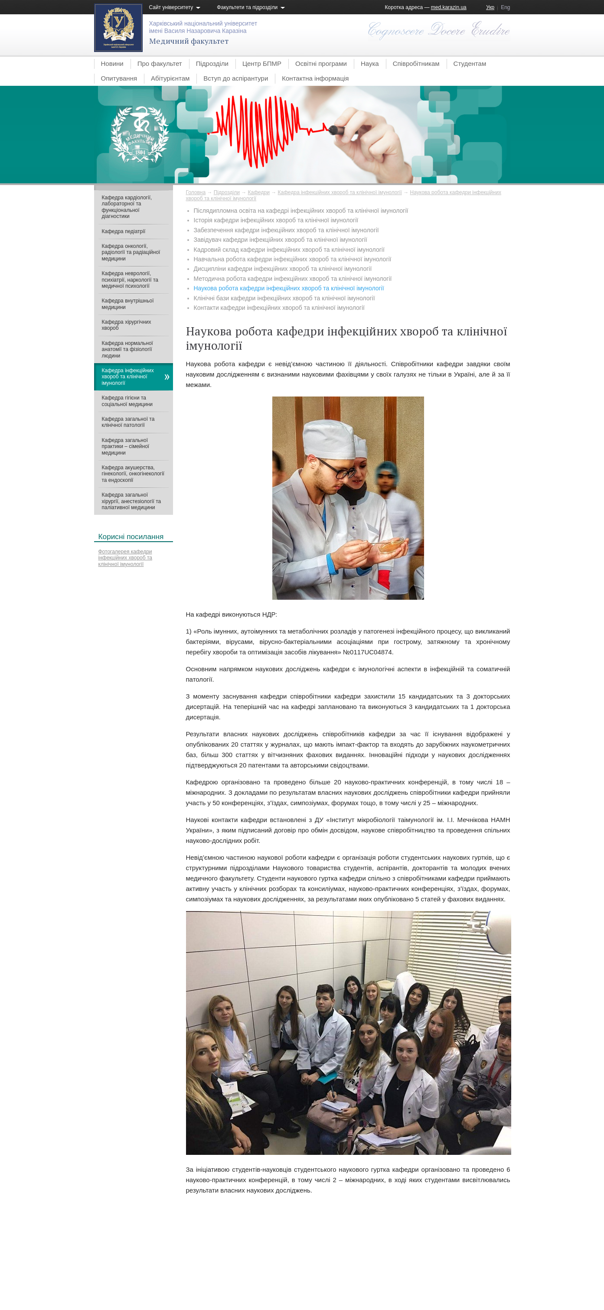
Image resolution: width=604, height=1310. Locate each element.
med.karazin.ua (449, 7)
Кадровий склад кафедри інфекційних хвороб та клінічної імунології (289, 249)
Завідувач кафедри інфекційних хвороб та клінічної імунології (280, 239)
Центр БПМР (261, 63)
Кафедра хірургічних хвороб (126, 325)
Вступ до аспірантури (235, 78)
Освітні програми (321, 63)
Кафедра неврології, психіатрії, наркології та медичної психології (130, 279)
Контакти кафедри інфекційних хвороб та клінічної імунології (279, 307)
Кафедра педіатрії (124, 231)
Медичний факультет (189, 41)
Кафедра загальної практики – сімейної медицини (126, 446)
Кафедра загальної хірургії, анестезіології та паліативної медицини (131, 501)
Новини (112, 63)
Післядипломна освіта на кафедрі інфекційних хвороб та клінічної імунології (301, 210)
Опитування (119, 78)
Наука (370, 63)
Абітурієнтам (170, 78)
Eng (505, 7)
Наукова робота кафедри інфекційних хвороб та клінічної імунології (289, 288)
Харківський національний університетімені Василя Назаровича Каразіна (203, 27)
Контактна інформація (315, 78)
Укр (490, 7)
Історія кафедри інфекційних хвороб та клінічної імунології (276, 220)
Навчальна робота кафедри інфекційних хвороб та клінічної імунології (293, 259)
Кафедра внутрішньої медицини (128, 304)
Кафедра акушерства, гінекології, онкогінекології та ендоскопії (133, 474)
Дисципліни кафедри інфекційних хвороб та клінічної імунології (283, 268)
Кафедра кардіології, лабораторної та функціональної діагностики (127, 207)
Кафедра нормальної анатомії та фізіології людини (127, 349)
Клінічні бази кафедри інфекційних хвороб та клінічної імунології (284, 298)
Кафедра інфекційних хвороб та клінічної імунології (340, 192)
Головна (196, 192)
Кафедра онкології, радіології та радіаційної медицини (131, 252)
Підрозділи (212, 63)
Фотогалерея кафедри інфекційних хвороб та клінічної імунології (125, 558)
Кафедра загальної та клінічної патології (128, 422)
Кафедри (259, 192)
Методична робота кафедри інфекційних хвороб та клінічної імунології (293, 278)
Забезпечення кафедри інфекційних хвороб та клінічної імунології (286, 230)
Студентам (470, 63)
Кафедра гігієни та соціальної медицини (127, 401)
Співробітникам (416, 63)
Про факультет (159, 63)
